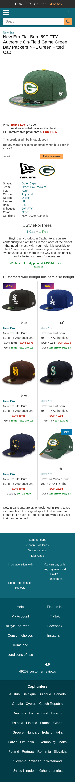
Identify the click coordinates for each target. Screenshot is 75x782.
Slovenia (19, 761)
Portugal (28, 751)
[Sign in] (53, 12)
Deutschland (38, 713)
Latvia (12, 742)
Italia (59, 732)
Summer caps (37, 539)
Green (26, 212)
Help (20, 607)
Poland (13, 751)
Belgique (29, 694)
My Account (20, 616)
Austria (14, 694)
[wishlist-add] (28, 314)
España (56, 713)
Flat (24, 205)
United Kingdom (24, 771)
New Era (8, 32)
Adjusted (27, 194)
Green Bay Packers (34, 187)
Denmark (19, 713)
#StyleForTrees (20, 626)
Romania (44, 751)
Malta (62, 742)
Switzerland (53, 761)
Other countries (51, 771)
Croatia (17, 704)
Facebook (54, 626)
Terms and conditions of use (20, 650)
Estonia (17, 723)
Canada (60, 694)
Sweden (35, 761)
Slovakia (60, 751)
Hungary (32, 732)
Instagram (54, 635)
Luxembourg (46, 742)
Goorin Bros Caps (37, 545)
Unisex (26, 197)
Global (58, 723)
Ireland (47, 732)
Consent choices (20, 635)
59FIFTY (27, 208)
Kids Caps (37, 555)
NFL (24, 201)
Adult (25, 190)
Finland (31, 723)
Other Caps (29, 183)
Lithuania (27, 742)
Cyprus (31, 704)
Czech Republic (51, 704)
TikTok (55, 616)
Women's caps (37, 550)
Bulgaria (45, 694)
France (45, 723)
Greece (18, 732)
